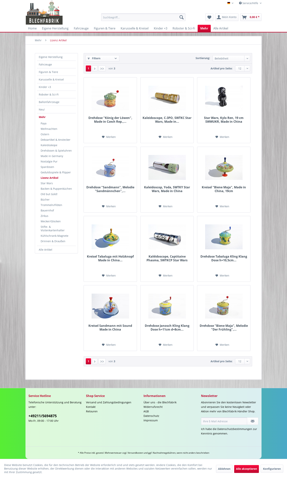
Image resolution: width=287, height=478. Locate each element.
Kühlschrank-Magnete (54, 235)
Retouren (92, 411)
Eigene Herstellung (51, 57)
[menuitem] (143, 17)
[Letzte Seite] (102, 68)
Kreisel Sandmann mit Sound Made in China (110, 327)
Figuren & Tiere (48, 72)
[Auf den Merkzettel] (109, 137)
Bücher (45, 199)
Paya (43, 123)
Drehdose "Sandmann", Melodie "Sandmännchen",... (110, 189)
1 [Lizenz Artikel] (88, 68)
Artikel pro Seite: (221, 68)
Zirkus (44, 216)
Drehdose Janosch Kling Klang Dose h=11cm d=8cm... (167, 327)
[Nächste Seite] (94, 68)
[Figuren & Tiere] (104, 28)
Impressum (151, 420)
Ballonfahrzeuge (49, 102)
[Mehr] (204, 28)
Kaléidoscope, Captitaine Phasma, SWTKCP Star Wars (167, 258)
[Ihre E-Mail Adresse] (224, 421)
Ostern (45, 134)
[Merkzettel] (209, 17)
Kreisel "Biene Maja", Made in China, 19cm (224, 189)
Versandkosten (135, 452)
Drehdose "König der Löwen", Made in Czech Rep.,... (110, 119)
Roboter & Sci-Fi (49, 94)
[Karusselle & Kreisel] (134, 28)
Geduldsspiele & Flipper (56, 172)
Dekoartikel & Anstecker (55, 139)
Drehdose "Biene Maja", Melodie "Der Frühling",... (224, 327)
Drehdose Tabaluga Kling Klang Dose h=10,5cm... (223, 258)
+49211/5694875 (42, 415)
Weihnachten (49, 129)
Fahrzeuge (45, 64)
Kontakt (91, 407)
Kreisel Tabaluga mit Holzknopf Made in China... (110, 258)
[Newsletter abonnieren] (252, 421)
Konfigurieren (272, 468)
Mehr (42, 117)
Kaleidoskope (49, 145)
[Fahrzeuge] (81, 28)
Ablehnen (224, 468)
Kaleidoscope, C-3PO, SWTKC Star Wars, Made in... (167, 119)
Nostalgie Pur (49, 161)
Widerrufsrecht (153, 407)
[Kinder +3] (160, 28)
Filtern (94, 58)
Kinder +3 (45, 87)
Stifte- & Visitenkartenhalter (53, 228)
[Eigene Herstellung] (55, 28)
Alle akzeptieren (246, 468)
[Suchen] (181, 17)
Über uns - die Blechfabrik (160, 402)
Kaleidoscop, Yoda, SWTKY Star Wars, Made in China (167, 189)
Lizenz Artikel (49, 178)
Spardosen (47, 167)
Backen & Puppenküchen (56, 188)
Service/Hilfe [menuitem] (249, 3)
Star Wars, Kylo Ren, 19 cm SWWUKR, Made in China (224, 119)
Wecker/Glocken (51, 221)
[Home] (32, 28)
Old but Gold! (49, 194)
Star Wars (47, 183)
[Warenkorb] (251, 17)
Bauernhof (47, 210)
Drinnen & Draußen (53, 241)
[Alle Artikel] (221, 28)
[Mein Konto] (226, 17)
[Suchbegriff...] (143, 17)
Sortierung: (203, 58)
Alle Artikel (45, 249)
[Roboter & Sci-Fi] (184, 28)
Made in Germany (52, 156)
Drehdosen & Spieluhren (56, 150)
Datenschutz (151, 416)
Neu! (42, 109)
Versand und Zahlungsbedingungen (108, 402)
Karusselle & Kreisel (51, 79)
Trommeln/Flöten (51, 205)
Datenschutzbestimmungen (234, 429)
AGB (146, 411)
